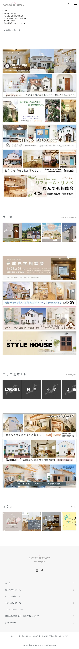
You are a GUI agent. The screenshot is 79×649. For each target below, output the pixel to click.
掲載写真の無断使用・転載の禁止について (22, 616)
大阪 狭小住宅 (63, 636)
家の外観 (45, 636)
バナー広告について (13, 603)
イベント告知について (14, 596)
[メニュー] (75, 4)
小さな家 (6, 13)
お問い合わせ (10, 623)
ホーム (5, 10)
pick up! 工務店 (8, 18)
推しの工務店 (8, 23)
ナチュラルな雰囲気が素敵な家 (13, 16)
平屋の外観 (53, 636)
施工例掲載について (13, 590)
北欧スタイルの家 (9, 21)
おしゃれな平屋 (34, 636)
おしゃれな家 (15, 636)
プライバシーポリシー (14, 609)
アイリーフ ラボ (21, 18)
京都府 (14, 13)
